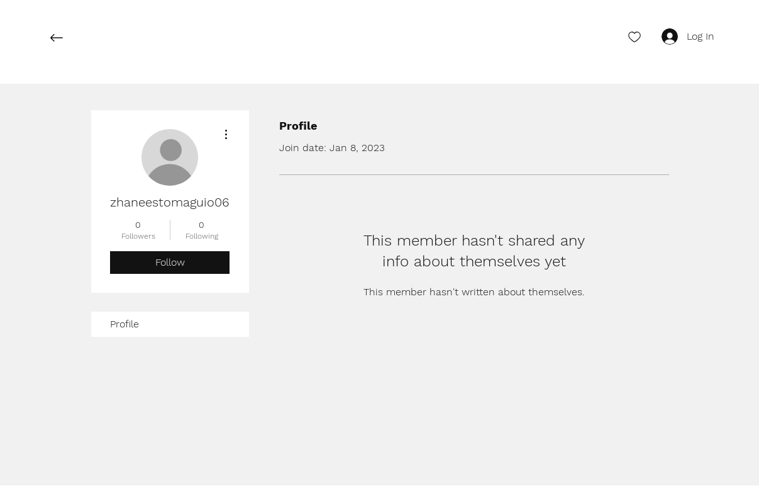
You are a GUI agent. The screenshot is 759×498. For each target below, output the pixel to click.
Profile (124, 324)
